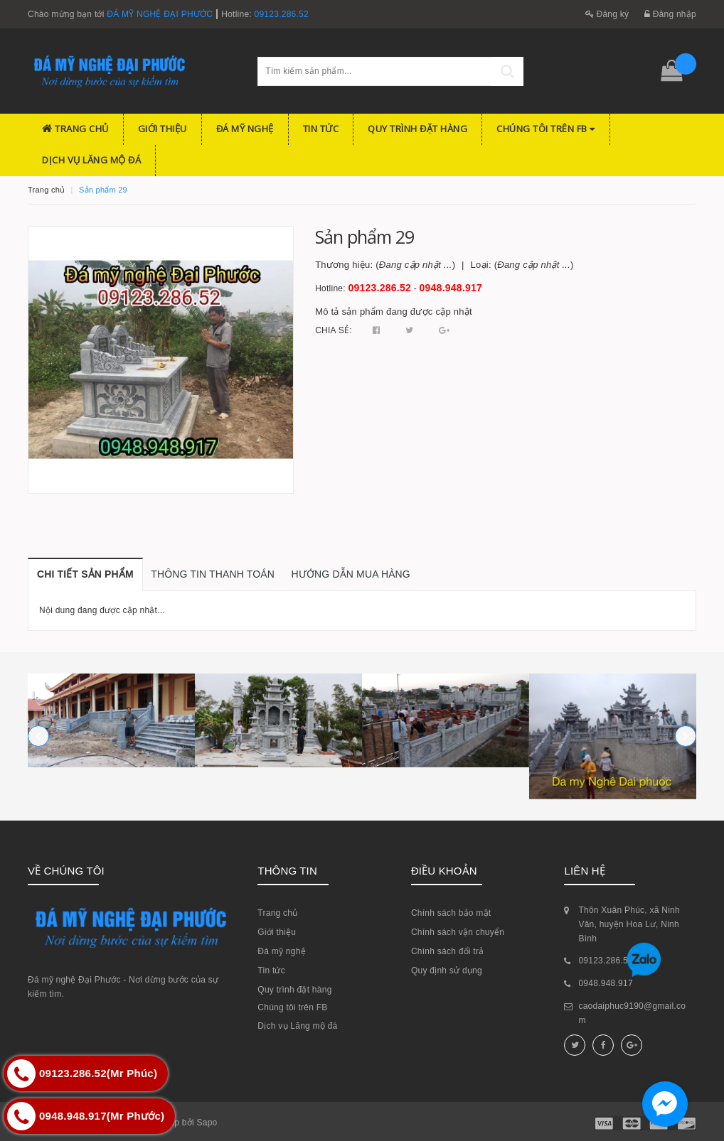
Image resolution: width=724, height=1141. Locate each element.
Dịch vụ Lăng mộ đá (91, 159)
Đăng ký (607, 14)
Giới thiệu (162, 128)
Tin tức (321, 128)
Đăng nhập (670, 14)
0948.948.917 (451, 287)
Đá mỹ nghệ (245, 128)
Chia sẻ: (333, 330)
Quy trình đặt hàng (417, 128)
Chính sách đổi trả (447, 951)
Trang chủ (75, 128)
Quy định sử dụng (446, 970)
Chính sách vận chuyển (457, 932)
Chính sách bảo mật (451, 913)
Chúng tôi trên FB (545, 128)
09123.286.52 (282, 14)
